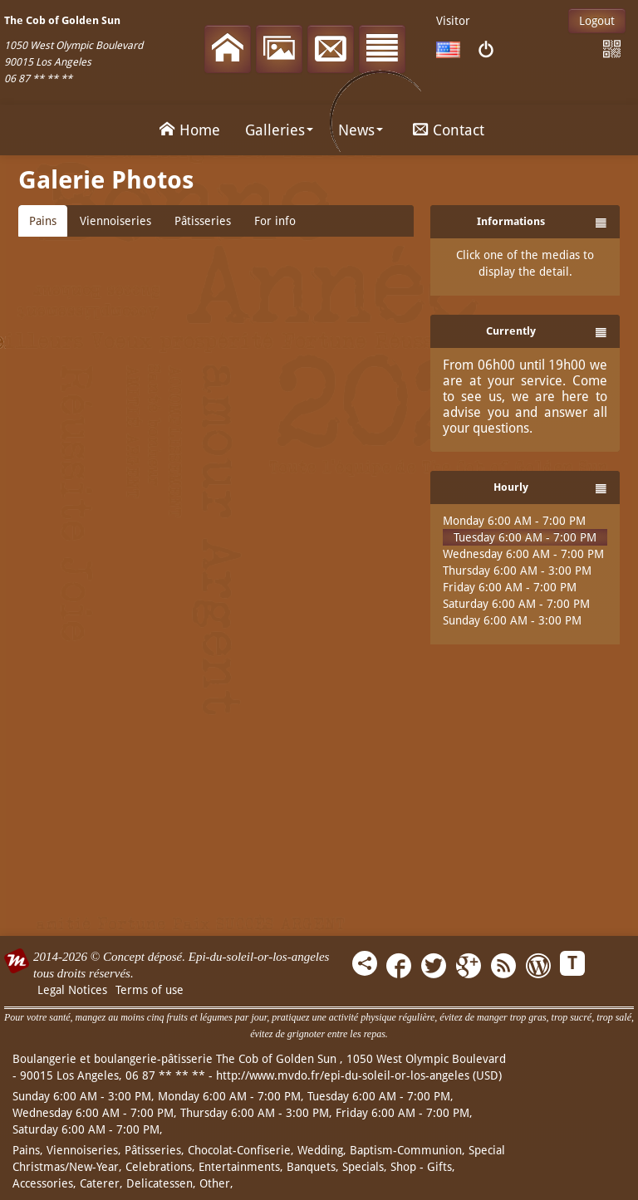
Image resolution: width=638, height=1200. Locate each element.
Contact (446, 128)
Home (187, 128)
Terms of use (149, 990)
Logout (597, 20)
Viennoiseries (115, 221)
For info (275, 221)
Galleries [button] (279, 130)
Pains (42, 221)
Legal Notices (72, 990)
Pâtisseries (202, 221)
